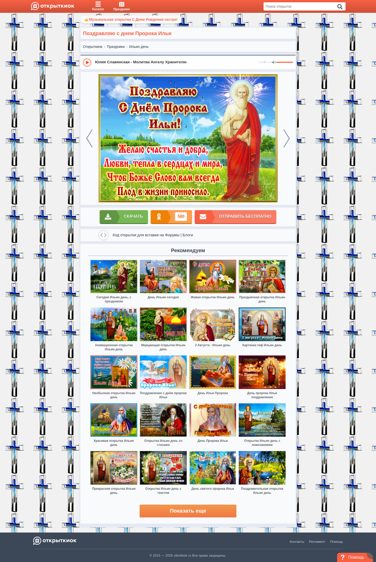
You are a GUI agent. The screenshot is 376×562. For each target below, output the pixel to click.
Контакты (297, 542)
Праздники (115, 47)
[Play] (87, 62)
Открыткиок (92, 47)
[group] (188, 62)
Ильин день (139, 47)
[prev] (89, 138)
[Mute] (273, 62)
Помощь (336, 542)
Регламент (317, 542)
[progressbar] (284, 62)
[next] (286, 138)
